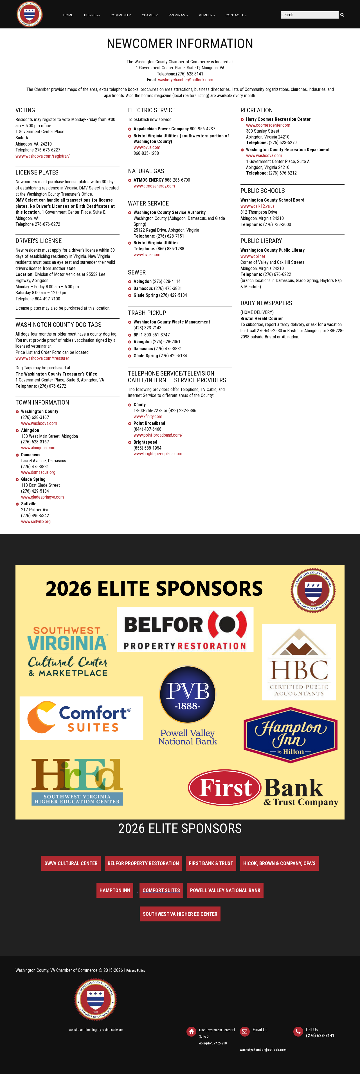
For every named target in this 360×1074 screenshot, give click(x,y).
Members (207, 15)
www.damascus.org (38, 472)
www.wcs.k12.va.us (257, 206)
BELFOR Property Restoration (143, 863)
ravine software (112, 1030)
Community (121, 15)
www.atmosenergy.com (154, 186)
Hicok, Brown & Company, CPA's (279, 863)
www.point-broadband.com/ (158, 435)
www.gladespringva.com (42, 497)
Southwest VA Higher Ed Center (180, 914)
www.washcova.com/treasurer (42, 358)
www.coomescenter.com (268, 125)
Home (68, 15)
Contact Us (236, 15)
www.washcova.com (39, 423)
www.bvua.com (147, 147)
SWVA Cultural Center (71, 863)
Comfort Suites (161, 890)
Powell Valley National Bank (225, 890)
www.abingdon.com (38, 447)
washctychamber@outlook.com (185, 79)
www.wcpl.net (252, 256)
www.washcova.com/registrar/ (42, 156)
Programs (178, 15)
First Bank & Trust (211, 863)
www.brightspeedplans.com (158, 453)
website (74, 1030)
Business (92, 15)
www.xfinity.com (148, 416)
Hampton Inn (115, 890)
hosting (91, 1030)
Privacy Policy (135, 971)
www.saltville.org (36, 521)
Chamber (150, 15)
